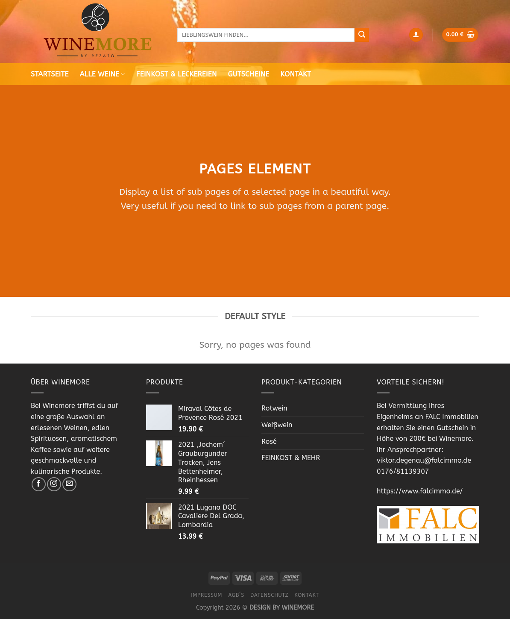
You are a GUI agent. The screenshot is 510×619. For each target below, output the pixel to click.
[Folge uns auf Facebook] (39, 484)
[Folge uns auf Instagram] (54, 484)
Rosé (269, 441)
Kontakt (295, 74)
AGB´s (236, 595)
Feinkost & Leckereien (176, 74)
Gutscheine (249, 74)
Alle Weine (102, 74)
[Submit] (362, 35)
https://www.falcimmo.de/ (420, 491)
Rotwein (274, 408)
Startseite (50, 74)
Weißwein (277, 425)
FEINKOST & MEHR (290, 458)
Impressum (206, 595)
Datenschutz (269, 595)
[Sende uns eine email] (69, 484)
